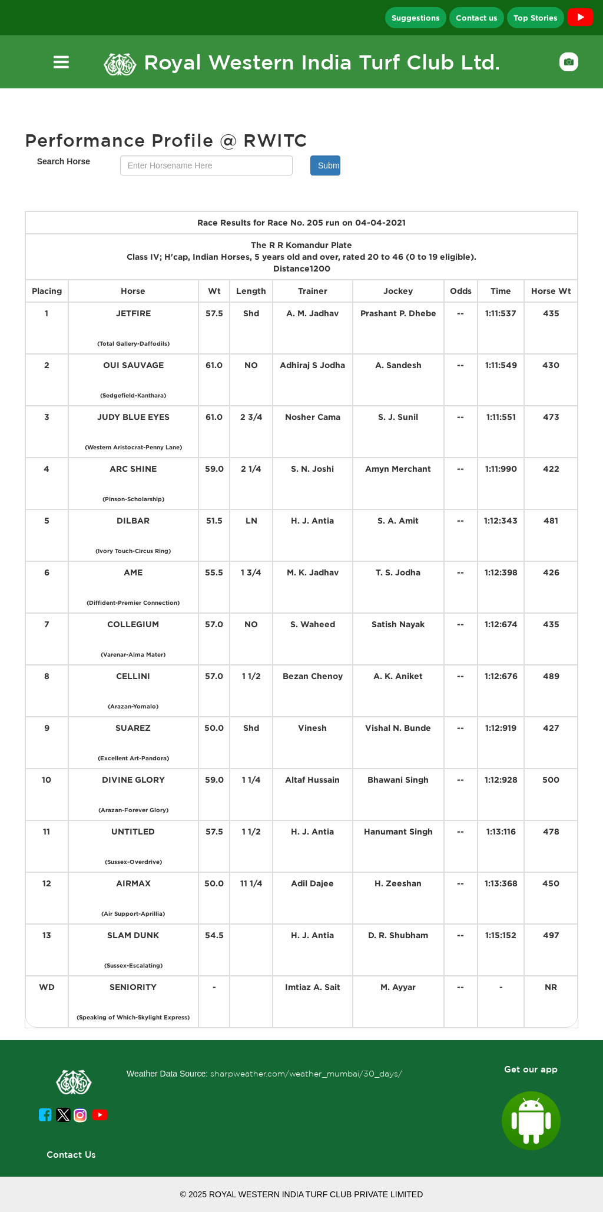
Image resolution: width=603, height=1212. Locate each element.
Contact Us (71, 1155)
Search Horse (63, 161)
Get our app (531, 1069)
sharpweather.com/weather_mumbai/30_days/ (306, 1073)
